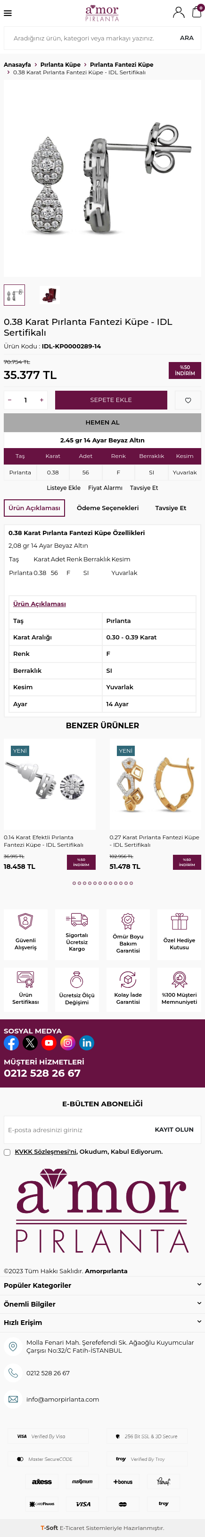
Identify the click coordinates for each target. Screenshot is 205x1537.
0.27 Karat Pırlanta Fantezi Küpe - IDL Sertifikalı (155, 841)
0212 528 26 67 (42, 1073)
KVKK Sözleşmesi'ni (45, 1151)
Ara (187, 37)
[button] (74, 883)
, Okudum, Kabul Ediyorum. (83, 1152)
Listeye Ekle (64, 487)
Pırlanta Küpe (61, 64)
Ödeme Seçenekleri (108, 508)
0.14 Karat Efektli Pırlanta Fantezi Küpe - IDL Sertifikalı (43, 841)
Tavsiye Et (144, 487)
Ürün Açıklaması (34, 508)
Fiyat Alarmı (105, 487)
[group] (102, 178)
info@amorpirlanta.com (62, 1399)
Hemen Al (102, 422)
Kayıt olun (174, 1129)
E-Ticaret (72, 1527)
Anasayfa (17, 64)
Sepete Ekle (110, 399)
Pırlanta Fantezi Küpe (122, 64)
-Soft (50, 1527)
